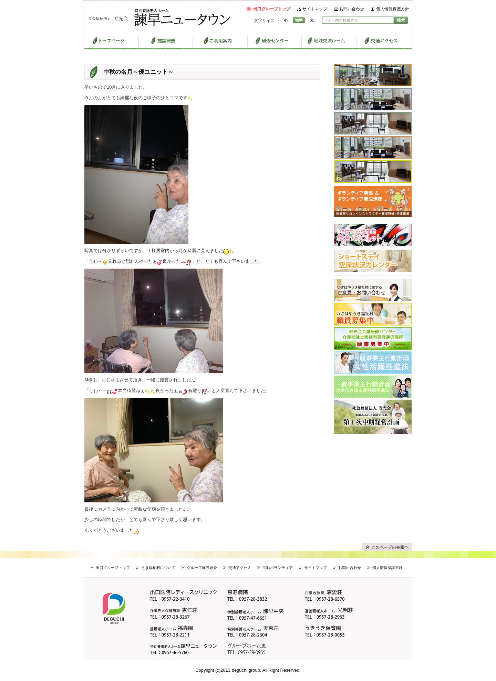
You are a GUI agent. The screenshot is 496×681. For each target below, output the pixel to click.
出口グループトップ (271, 9)
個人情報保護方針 (392, 9)
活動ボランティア (277, 567)
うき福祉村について (158, 567)
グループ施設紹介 (202, 567)
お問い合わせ (351, 9)
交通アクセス (239, 567)
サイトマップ (314, 9)
